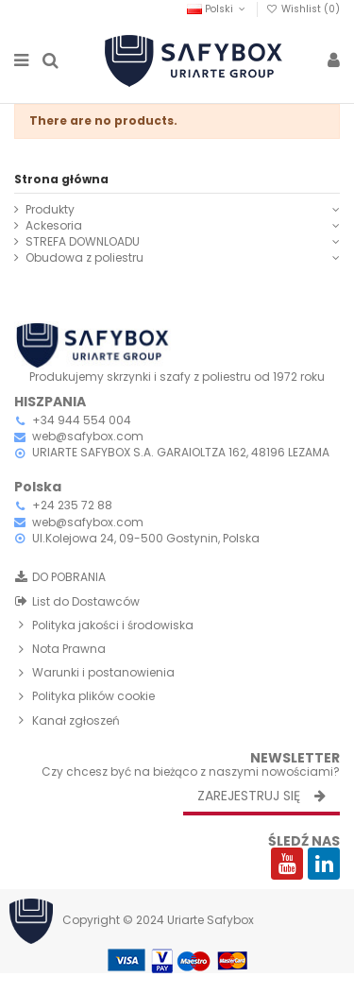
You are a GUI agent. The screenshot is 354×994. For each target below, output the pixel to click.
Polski (217, 9)
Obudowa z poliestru (84, 258)
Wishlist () (303, 9)
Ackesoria (53, 225)
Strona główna (61, 179)
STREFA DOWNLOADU (82, 241)
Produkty (50, 209)
